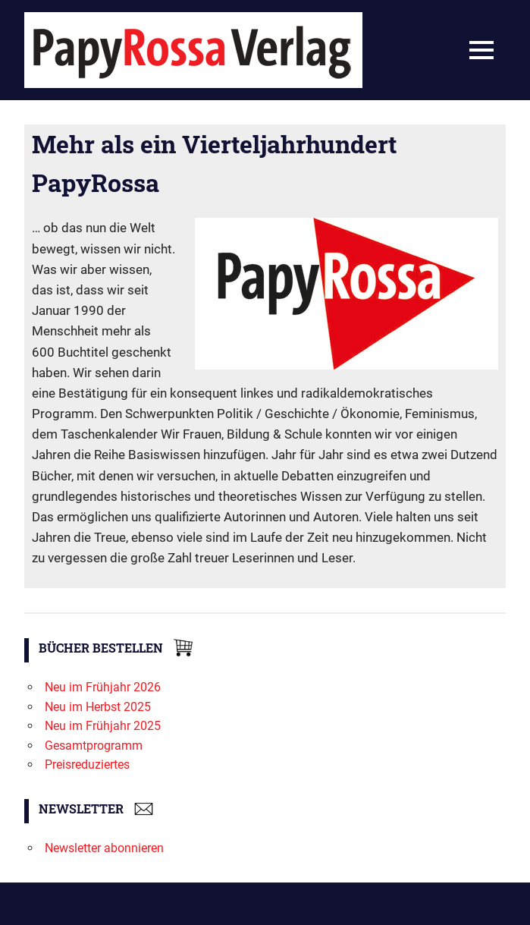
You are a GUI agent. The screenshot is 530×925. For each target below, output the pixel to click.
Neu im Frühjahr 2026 (103, 687)
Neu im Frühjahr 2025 (103, 726)
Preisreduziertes (87, 764)
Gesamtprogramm (94, 745)
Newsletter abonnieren (104, 848)
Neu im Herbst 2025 (98, 707)
